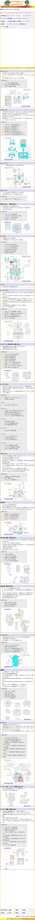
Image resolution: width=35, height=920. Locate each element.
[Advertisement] (17, 48)
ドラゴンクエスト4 (9, 9)
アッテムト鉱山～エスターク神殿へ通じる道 (12, 786)
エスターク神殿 (5, 26)
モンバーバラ (20, 12)
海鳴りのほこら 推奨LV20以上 (8, 204)
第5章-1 (3, 912)
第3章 (17, 910)
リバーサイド (27, 21)
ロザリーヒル (26, 18)
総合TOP (2, 9)
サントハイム (4, 12)
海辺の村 (3, 21)
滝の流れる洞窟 (12, 21)
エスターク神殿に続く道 (21, 24)
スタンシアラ (12, 12)
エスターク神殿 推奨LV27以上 (8, 809)
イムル (18, 15)
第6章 (24, 912)
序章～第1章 (4, 910)
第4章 (24, 910)
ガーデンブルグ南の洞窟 (7, 18)
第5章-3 (17, 912)
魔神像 (3, 24)
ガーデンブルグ (27, 15)
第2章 (10, 910)
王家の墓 (19, 21)
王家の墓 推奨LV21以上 (7, 586)
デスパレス (11, 24)
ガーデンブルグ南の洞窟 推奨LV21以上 (11, 344)
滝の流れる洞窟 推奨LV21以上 (8, 537)
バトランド (12, 15)
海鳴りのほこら (5, 15)
